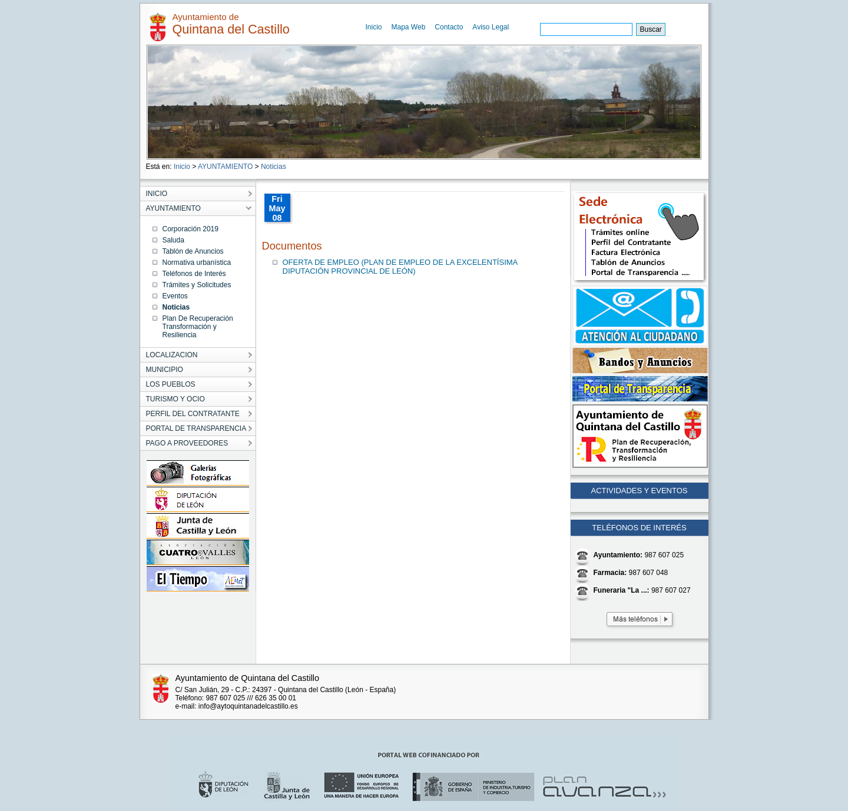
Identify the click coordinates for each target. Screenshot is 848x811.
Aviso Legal (490, 27)
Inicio (374, 27)
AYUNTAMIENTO (225, 166)
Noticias (273, 166)
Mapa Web (409, 27)
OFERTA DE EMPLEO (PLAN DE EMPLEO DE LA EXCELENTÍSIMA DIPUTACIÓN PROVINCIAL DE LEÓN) (400, 266)
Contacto (449, 27)
